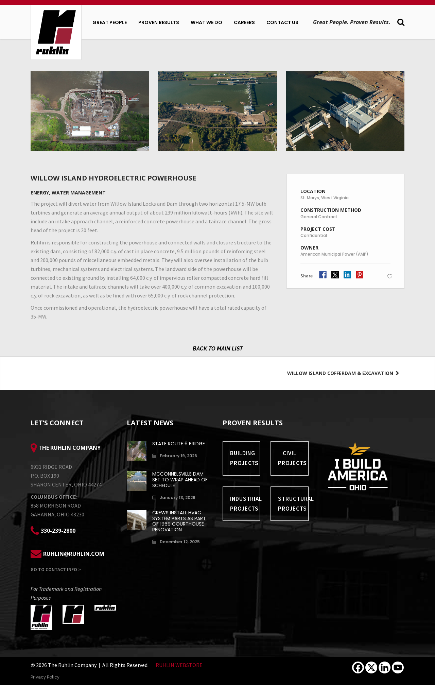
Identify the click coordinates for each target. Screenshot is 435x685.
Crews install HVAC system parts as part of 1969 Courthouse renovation (179, 521)
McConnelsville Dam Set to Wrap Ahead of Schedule (180, 479)
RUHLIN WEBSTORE (179, 665)
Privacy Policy (45, 677)
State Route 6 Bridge (178, 443)
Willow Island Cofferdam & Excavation (341, 373)
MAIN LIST (230, 348)
